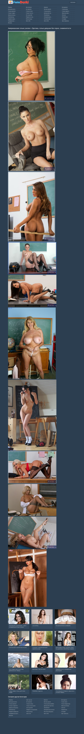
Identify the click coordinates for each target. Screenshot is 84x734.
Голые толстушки (30, 705)
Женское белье (65, 705)
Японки (11, 715)
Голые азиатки (12, 703)
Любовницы (12, 709)
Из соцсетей (29, 707)
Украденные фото (13, 713)
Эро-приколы (64, 713)
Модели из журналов (31, 709)
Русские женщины (48, 711)
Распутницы (29, 711)
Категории (73, 2)
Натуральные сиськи (49, 709)
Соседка (63, 711)
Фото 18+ (28, 713)
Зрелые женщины (13, 707)
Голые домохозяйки (49, 703)
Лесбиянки (46, 707)
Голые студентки (13, 705)
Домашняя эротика (49, 705)
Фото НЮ (46, 713)
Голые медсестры (65, 703)
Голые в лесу (29, 703)
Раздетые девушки (13, 711)
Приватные (64, 709)
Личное (63, 707)
